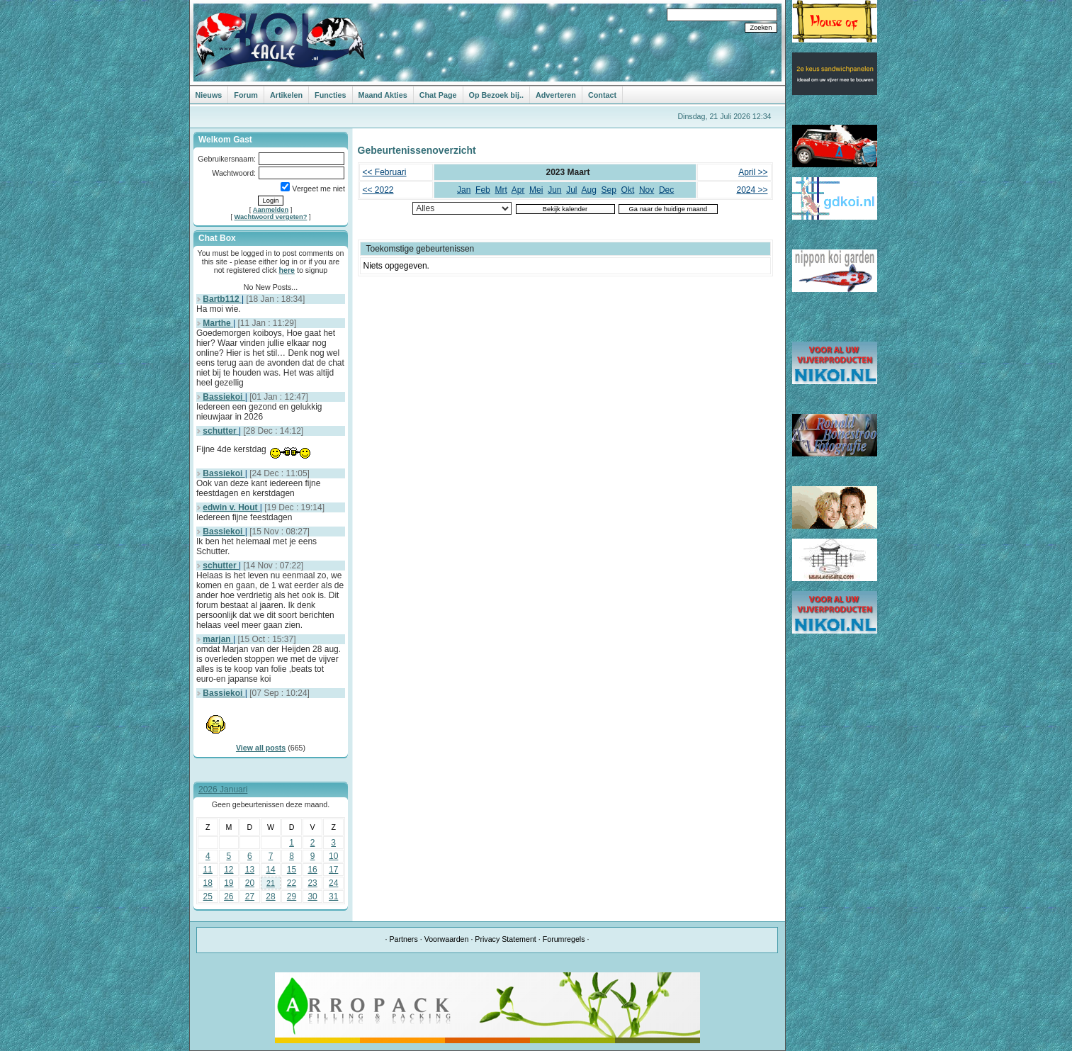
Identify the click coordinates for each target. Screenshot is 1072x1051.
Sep (609, 190)
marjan (218, 639)
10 (333, 856)
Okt (628, 190)
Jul (571, 190)
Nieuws (209, 95)
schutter (221, 431)
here (287, 270)
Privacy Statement (505, 939)
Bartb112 (222, 299)
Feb (482, 190)
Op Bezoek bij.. (496, 95)
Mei (536, 190)
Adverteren (556, 95)
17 (333, 870)
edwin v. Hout (231, 507)
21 (270, 883)
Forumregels (564, 939)
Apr (518, 190)
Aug (589, 190)
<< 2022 (378, 190)
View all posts (261, 747)
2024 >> (751, 190)
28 (270, 896)
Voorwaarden (446, 939)
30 (312, 896)
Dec (666, 190)
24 (333, 883)
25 (208, 896)
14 (270, 870)
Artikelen (286, 95)
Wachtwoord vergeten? (271, 216)
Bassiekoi (223, 397)
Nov (646, 190)
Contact (602, 95)
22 (291, 883)
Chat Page (438, 95)
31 (333, 896)
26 (228, 896)
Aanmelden (270, 209)
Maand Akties (383, 95)
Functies (330, 95)
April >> (752, 172)
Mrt (501, 190)
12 (228, 870)
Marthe (218, 323)
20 (249, 883)
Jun (554, 190)
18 (208, 883)
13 (249, 870)
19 (228, 883)
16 (312, 870)
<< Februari (385, 172)
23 (312, 883)
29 (291, 896)
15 (291, 870)
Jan (463, 190)
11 (208, 870)
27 (249, 896)
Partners (403, 939)
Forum (246, 95)
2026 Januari (222, 789)
